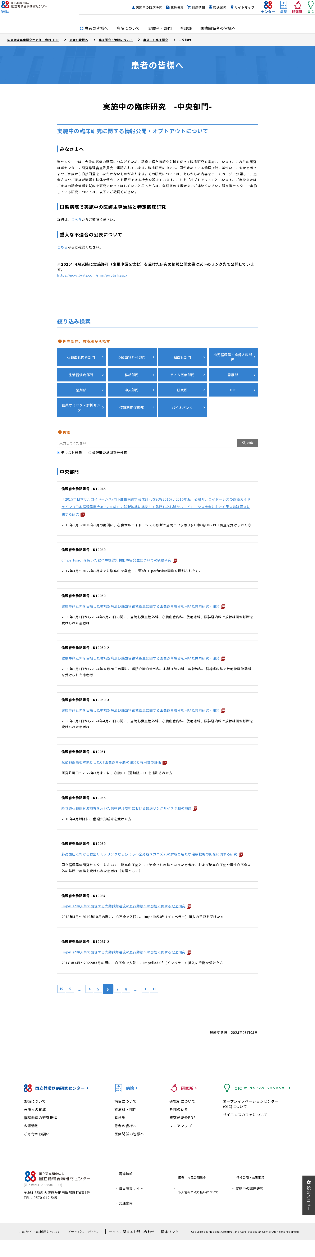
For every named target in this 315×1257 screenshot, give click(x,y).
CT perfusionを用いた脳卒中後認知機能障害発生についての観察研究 (130, 553)
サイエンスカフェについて (245, 1138)
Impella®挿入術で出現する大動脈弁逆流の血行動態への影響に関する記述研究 (138, 929)
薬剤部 (80, 384)
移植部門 (131, 369)
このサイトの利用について (45, 1249)
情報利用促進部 (131, 401)
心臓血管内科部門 (80, 354)
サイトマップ (236, 10)
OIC (232, 384)
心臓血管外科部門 (131, 354)
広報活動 (31, 1149)
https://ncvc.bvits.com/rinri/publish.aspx (92, 275)
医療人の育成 (35, 1132)
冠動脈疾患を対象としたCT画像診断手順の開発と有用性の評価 (123, 778)
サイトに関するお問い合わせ (128, 1249)
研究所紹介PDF (182, 1141)
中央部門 (131, 384)
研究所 (182, 384)
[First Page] (63, 1012)
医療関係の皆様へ (129, 1157)
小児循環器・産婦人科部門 (232, 354)
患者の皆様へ (125, 1149)
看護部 (232, 369)
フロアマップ (180, 1149)
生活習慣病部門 (80, 369)
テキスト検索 (69, 445)
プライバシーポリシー (85, 1249)
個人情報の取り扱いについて (200, 1207)
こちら (76, 219)
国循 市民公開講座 (193, 1197)
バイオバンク (182, 401)
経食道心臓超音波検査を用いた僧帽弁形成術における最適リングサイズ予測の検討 (142, 824)
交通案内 (211, 10)
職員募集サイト (131, 1207)
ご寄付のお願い (37, 1157)
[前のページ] (73, 1012)
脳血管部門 (182, 354)
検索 (250, 436)
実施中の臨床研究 (141, 10)
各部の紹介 (178, 1132)
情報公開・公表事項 (251, 1197)
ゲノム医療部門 (181, 369)
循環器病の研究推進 (40, 1141)
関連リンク (162, 1249)
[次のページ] (160, 1012)
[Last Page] (171, 1012)
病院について (125, 1124)
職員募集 (168, 10)
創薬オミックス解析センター (80, 401)
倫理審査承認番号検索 (107, 445)
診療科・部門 (125, 1132)
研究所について (182, 1124)
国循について (35, 1124)
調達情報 (190, 10)
